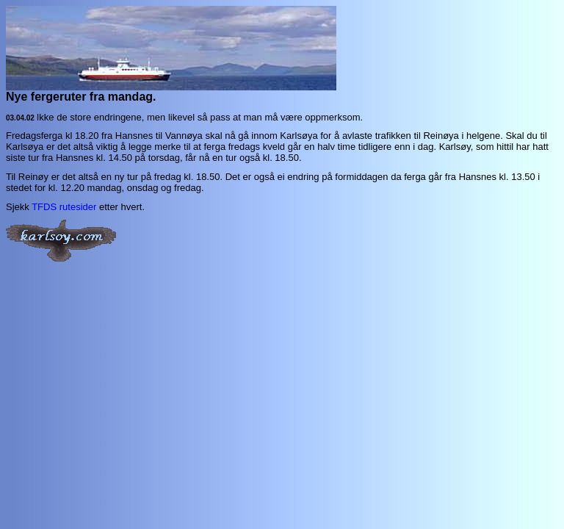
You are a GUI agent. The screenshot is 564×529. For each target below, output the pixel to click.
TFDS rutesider (64, 206)
